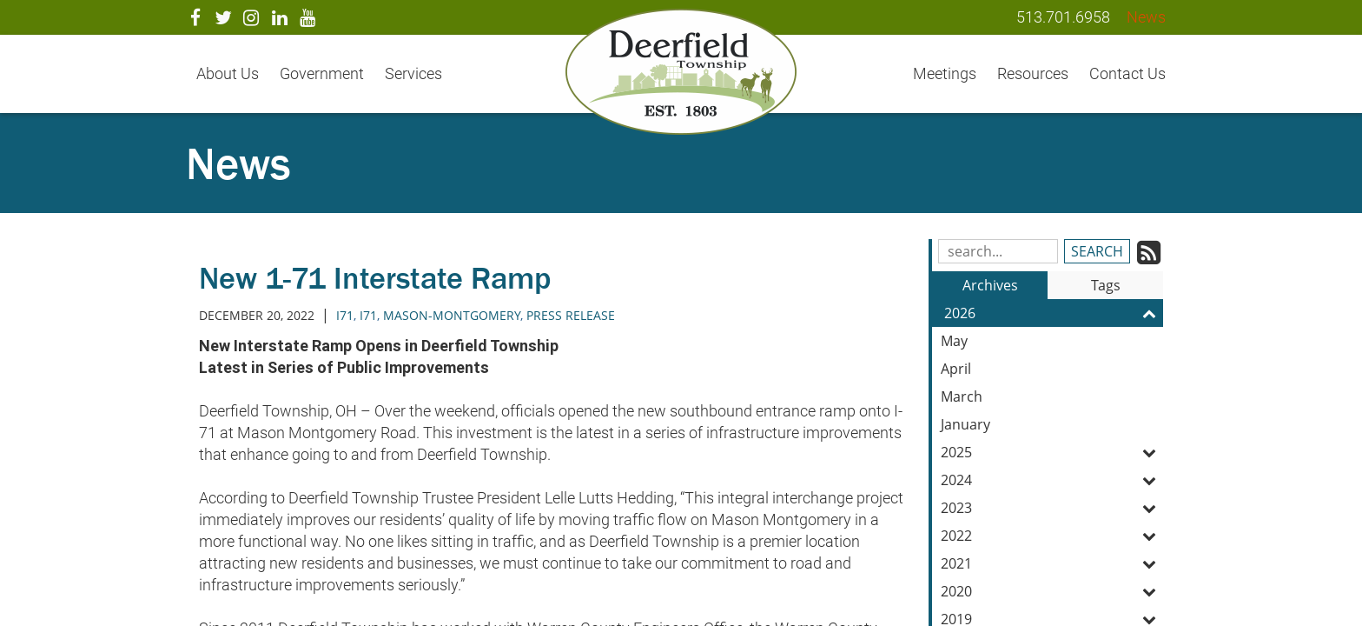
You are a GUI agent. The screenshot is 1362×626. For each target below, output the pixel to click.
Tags (1106, 285)
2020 (1052, 591)
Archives (990, 285)
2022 (1052, 535)
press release (570, 315)
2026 (1053, 313)
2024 (1052, 480)
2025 (1052, 452)
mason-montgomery (451, 315)
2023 (1052, 508)
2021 (1052, 563)
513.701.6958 (1063, 17)
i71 (368, 315)
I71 (345, 315)
